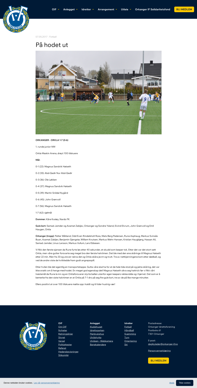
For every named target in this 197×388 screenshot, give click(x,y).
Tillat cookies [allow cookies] (185, 383)
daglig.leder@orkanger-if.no (163, 344)
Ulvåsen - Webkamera (101, 341)
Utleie (126, 9)
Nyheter (62, 330)
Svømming (130, 333)
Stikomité (63, 355)
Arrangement (107, 9)
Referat (62, 348)
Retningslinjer (65, 333)
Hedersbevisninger (68, 351)
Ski (126, 344)
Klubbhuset (96, 326)
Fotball (128, 326)
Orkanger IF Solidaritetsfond (152, 9)
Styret (61, 337)
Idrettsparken (97, 330)
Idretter (88, 9)
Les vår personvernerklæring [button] (47, 383)
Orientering (130, 341)
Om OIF (62, 326)
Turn (126, 337)
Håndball (129, 330)
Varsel (61, 341)
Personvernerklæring (159, 350)
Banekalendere (98, 344)
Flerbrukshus (97, 333)
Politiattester (65, 344)
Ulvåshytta (95, 337)
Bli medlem (184, 9)
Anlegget (70, 9)
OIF (55, 9)
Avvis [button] (171, 383)
